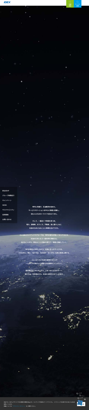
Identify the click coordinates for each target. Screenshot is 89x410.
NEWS (4, 205)
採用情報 (5, 214)
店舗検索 (70, 5)
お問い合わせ (6, 219)
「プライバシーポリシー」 (19, 406)
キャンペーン (6, 200)
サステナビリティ (8, 210)
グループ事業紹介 (8, 195)
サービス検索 (77, 5)
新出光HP (5, 191)
